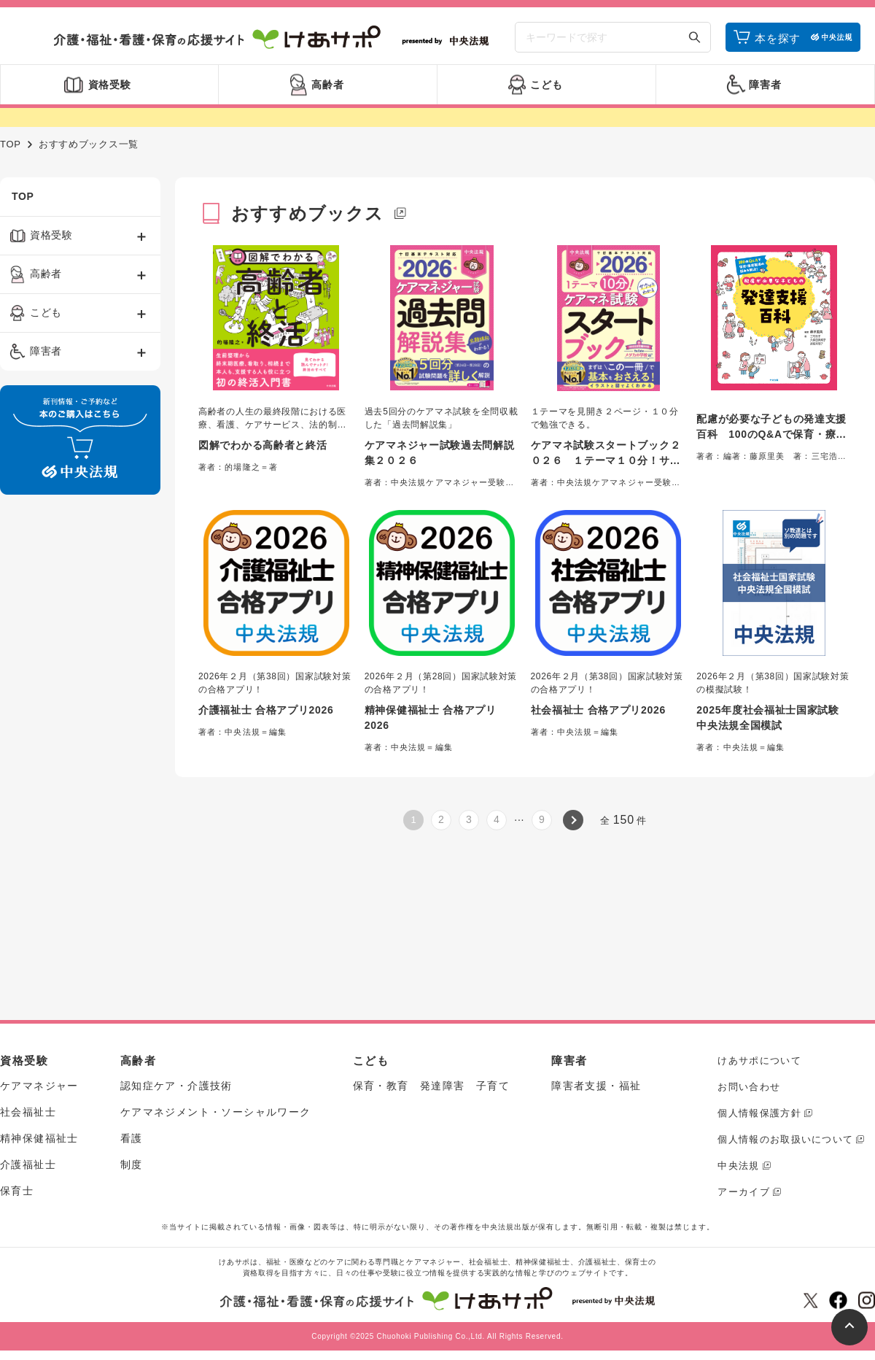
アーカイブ (744, 1191)
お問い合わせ (749, 1086)
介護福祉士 (28, 1164)
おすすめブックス (307, 213)
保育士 (17, 1191)
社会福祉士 (28, 1112)
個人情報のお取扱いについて (785, 1139)
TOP (10, 144)
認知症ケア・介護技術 (176, 1086)
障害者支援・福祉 (596, 1086)
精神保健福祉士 (39, 1138)
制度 (131, 1164)
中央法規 (738, 1165)
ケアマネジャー (39, 1086)
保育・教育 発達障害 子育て (431, 1086)
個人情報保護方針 (759, 1113)
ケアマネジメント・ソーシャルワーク (215, 1112)
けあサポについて (759, 1060)
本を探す (778, 38)
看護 (131, 1138)
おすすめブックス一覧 (89, 144)
